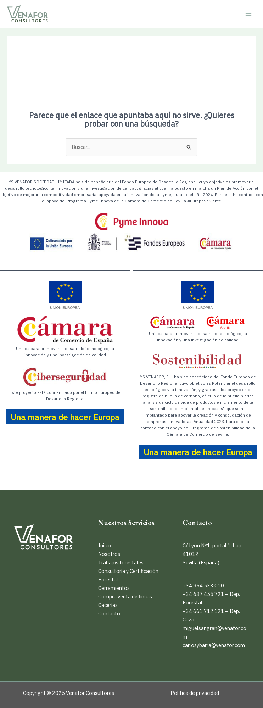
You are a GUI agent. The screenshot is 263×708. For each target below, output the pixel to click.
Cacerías (108, 605)
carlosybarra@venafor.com (214, 645)
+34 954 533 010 (203, 585)
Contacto (109, 613)
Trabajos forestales (121, 562)
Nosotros (109, 554)
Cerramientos (114, 588)
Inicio (104, 545)
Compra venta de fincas (125, 596)
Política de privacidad (194, 693)
